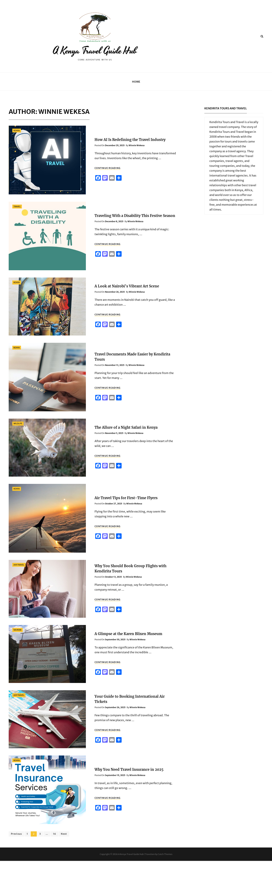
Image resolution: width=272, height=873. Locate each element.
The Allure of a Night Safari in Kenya (126, 439)
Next (64, 846)
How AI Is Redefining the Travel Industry (130, 152)
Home (136, 93)
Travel (17, 218)
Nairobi (18, 642)
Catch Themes (165, 866)
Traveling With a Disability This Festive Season (135, 228)
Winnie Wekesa (136, 157)
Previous (16, 846)
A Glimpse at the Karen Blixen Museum (128, 646)
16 (55, 845)
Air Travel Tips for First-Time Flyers (126, 510)
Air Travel (19, 577)
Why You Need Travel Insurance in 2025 (129, 781)
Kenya (17, 142)
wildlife (18, 435)
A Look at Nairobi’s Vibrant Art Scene (127, 298)
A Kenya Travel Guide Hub (94, 57)
